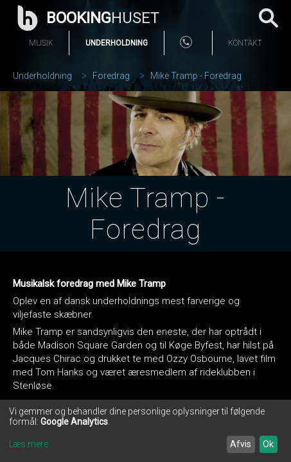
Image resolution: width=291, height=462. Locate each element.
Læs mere (28, 444)
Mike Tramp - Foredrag (196, 76)
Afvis (240, 444)
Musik (41, 42)
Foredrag (111, 76)
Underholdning (116, 42)
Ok (268, 444)
